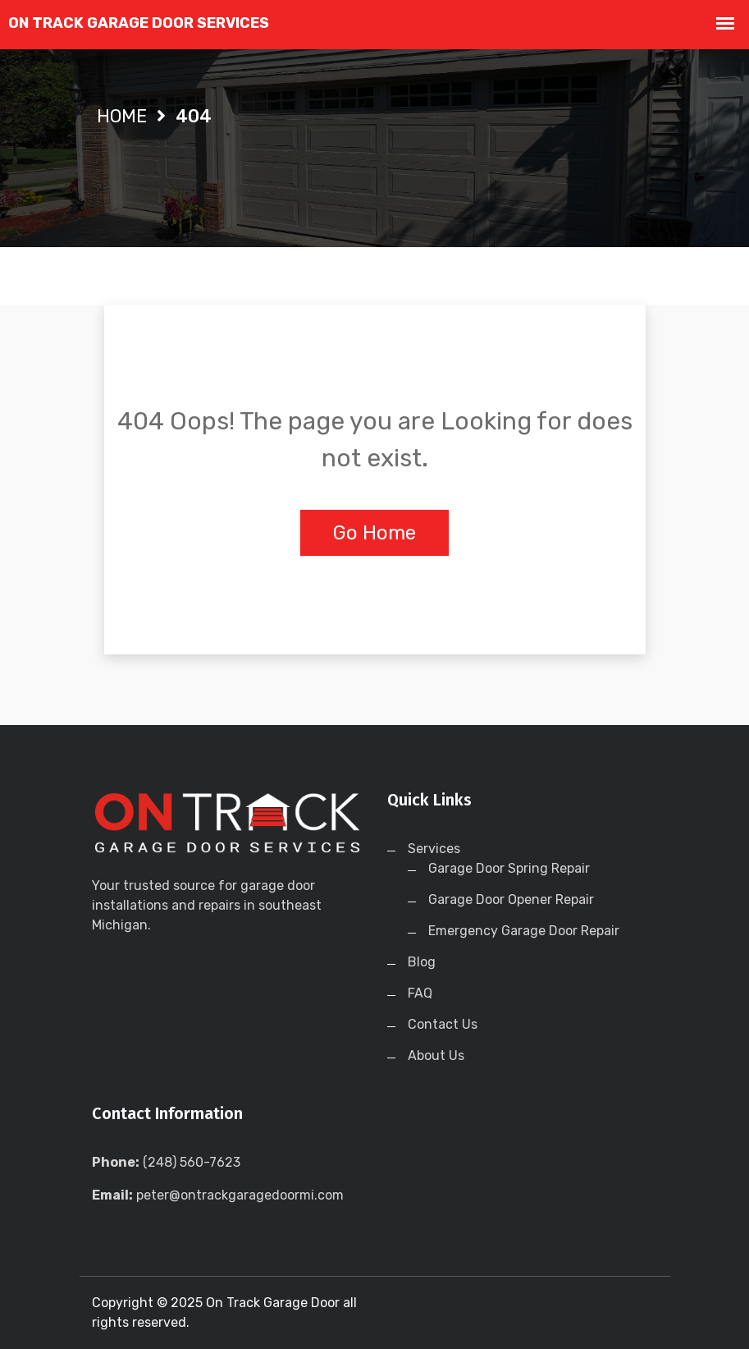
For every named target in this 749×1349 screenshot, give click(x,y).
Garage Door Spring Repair (509, 868)
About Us (436, 1055)
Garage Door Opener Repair (511, 899)
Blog (422, 962)
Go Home (374, 532)
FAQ (420, 993)
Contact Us (442, 1024)
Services (434, 848)
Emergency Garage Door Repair (523, 930)
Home (122, 116)
